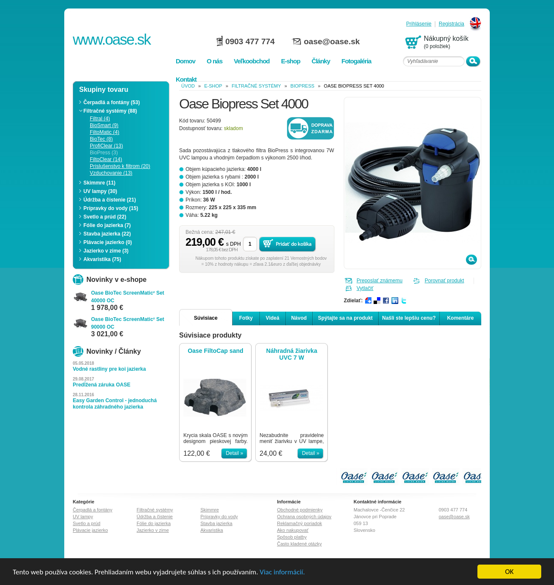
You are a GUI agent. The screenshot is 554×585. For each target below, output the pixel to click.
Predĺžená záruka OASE (101, 385)
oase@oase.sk (332, 41)
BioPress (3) (104, 153)
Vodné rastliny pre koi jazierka (109, 369)
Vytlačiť (365, 288)
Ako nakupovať (292, 530)
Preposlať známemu (380, 281)
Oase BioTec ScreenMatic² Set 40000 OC (127, 297)
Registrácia (451, 24)
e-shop (213, 85)
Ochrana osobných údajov (304, 516)
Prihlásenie (418, 24)
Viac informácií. (282, 572)
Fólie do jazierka (154, 523)
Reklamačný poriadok (299, 523)
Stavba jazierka (216, 523)
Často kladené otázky (299, 543)
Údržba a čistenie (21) (109, 200)
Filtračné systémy (256, 85)
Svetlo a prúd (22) (104, 217)
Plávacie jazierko (90, 530)
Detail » (234, 453)
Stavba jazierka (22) (107, 234)
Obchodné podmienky (300, 509)
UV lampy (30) (100, 191)
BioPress (302, 85)
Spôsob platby (292, 537)
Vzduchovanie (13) (111, 173)
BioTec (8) (101, 139)
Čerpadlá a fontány (92, 509)
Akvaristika (211, 530)
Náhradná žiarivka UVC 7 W (291, 354)
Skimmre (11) (99, 183)
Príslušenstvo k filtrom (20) (120, 166)
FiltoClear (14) (106, 159)
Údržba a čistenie (155, 516)
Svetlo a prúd (86, 523)
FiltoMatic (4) (104, 132)
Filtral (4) (100, 119)
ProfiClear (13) (106, 146)
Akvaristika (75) (102, 259)
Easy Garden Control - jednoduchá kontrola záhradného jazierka (115, 404)
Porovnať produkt (444, 281)
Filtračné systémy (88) (110, 111)
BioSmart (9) (104, 125)
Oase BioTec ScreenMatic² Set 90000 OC (127, 323)
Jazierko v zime (153, 530)
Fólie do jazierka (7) (107, 225)
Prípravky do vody (219, 516)
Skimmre (209, 509)
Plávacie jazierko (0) (107, 242)
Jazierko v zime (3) (106, 251)
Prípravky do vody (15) (110, 208)
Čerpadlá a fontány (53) (111, 102)
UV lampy (83, 516)
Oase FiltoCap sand (215, 350)
